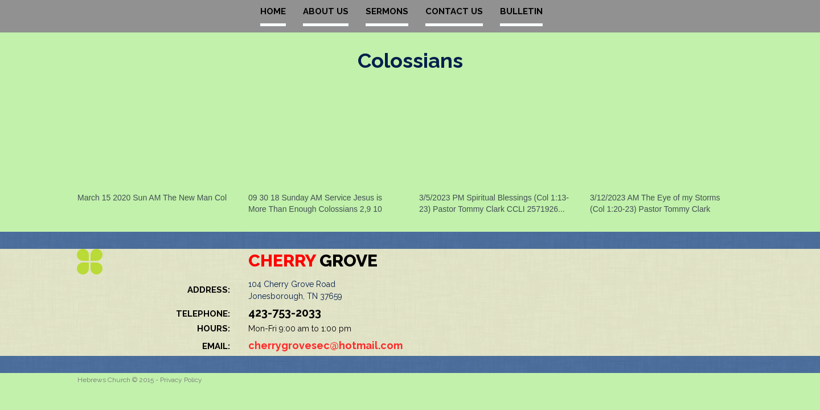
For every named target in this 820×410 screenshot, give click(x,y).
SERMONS (387, 11)
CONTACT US (454, 11)
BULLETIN (521, 11)
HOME (273, 11)
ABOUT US (325, 11)
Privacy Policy (181, 380)
